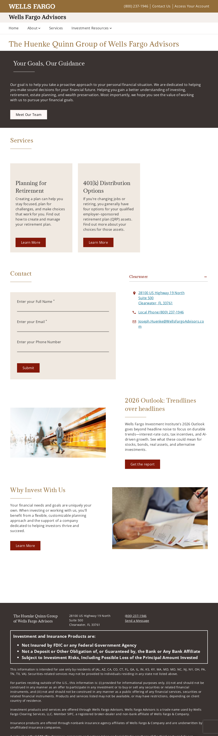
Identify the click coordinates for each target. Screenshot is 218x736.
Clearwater (138, 276)
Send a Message (137, 621)
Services (56, 28)
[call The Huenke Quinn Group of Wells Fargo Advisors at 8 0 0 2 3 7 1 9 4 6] (161, 312)
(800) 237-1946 (136, 6)
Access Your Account (192, 6)
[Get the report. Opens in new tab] (142, 464)
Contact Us (161, 6)
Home (14, 28)
